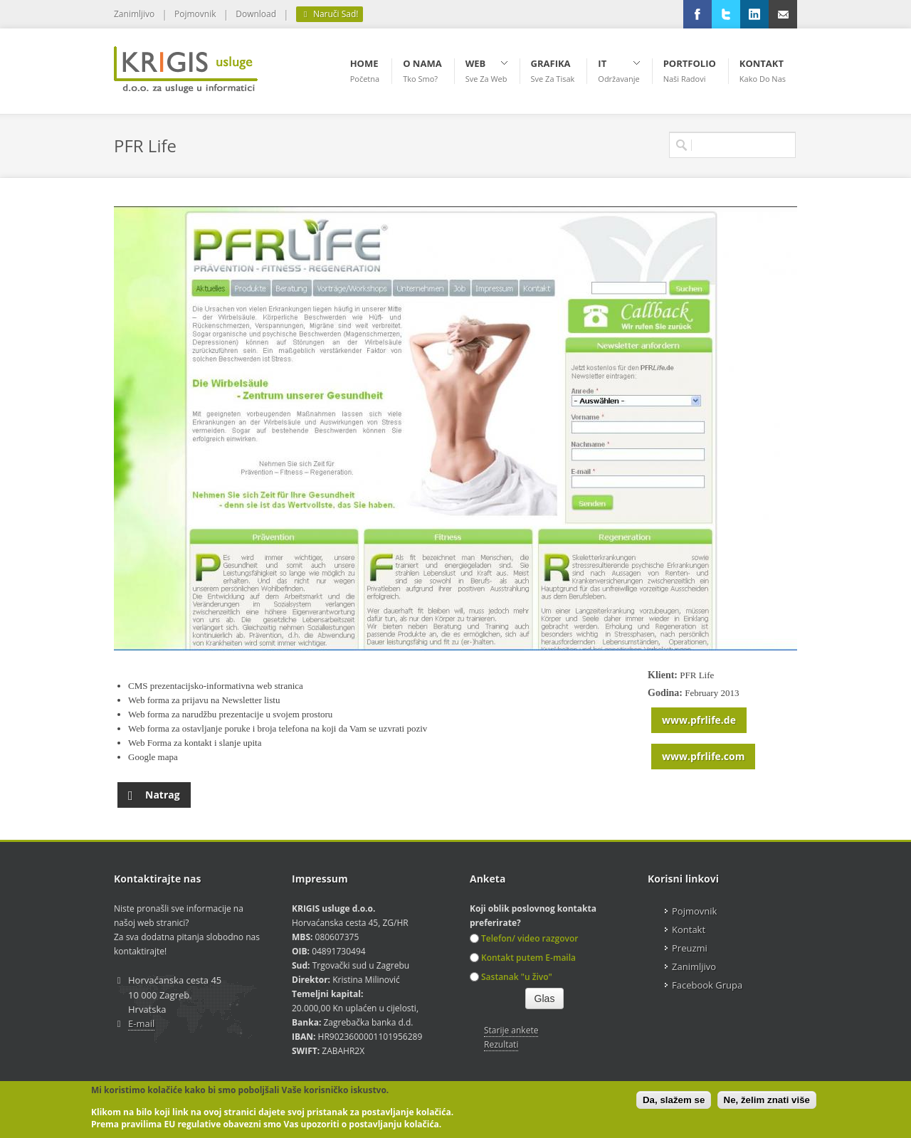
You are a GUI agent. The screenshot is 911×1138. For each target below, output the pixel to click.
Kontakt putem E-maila (523, 958)
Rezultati (501, 1044)
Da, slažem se (674, 1100)
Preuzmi (689, 948)
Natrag (154, 791)
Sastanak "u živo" (511, 977)
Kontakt (688, 929)
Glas (545, 998)
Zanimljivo (134, 14)
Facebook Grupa (707, 985)
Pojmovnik (195, 14)
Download (256, 14)
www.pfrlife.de (699, 720)
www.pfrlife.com (703, 756)
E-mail (141, 1023)
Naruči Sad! (329, 14)
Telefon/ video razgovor (524, 938)
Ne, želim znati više (767, 1100)
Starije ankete (511, 1030)
